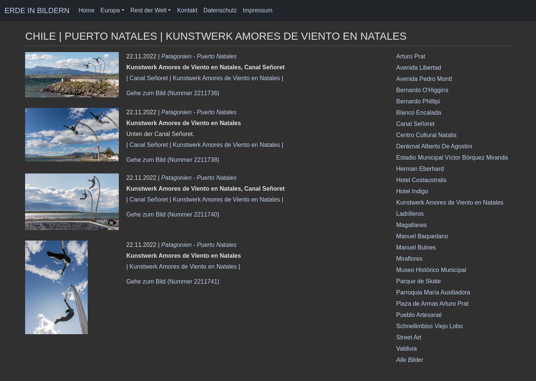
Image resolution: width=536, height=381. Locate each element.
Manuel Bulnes (416, 247)
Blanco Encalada (418, 112)
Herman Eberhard (420, 169)
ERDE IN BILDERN (36, 10)
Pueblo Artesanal (419, 315)
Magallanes (411, 225)
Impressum (257, 10)
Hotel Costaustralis (421, 180)
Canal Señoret (149, 78)
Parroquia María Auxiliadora (433, 292)
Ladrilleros (410, 214)
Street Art (408, 337)
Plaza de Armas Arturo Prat (432, 303)
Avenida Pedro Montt (424, 79)
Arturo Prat (410, 56)
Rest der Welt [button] (148, 10)
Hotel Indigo (412, 191)
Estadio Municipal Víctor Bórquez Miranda (452, 157)
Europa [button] (110, 10)
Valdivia (406, 348)
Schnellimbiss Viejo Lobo (429, 326)
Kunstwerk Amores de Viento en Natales (226, 78)
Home (86, 10)
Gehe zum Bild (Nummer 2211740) (172, 214)
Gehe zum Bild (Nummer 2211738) (172, 160)
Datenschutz (220, 10)
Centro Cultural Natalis (426, 135)
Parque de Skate (418, 281)
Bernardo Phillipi (418, 101)
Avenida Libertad (418, 67)
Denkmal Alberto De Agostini (434, 146)
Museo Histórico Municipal (431, 270)
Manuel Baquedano (422, 236)
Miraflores (409, 258)
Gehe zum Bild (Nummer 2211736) (172, 93)
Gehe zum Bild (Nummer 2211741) (172, 281)
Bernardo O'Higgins (422, 90)
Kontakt (187, 10)
